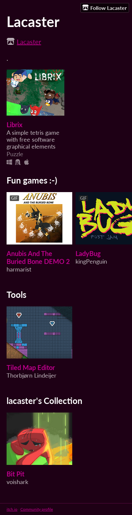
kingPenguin (91, 261)
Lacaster (29, 41)
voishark (17, 481)
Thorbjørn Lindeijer (31, 375)
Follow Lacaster (104, 7)
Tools (16, 294)
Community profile (36, 509)
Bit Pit (15, 474)
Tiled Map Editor (31, 367)
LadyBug (88, 253)
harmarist (19, 269)
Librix (14, 125)
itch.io (12, 509)
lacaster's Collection (44, 400)
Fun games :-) (32, 180)
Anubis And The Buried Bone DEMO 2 (38, 257)
